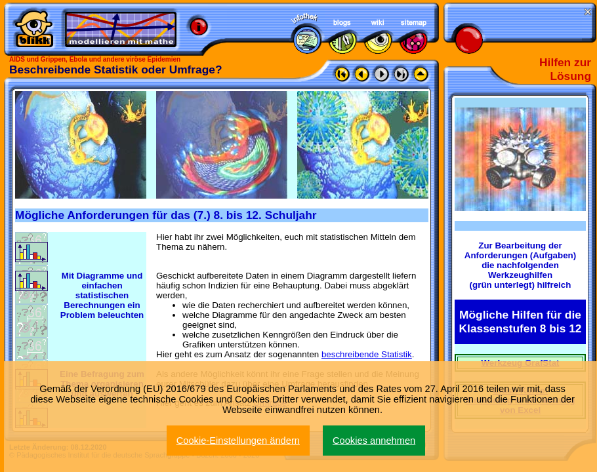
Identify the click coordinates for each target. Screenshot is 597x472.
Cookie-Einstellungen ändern (238, 440)
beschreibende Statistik (366, 354)
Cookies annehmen (374, 440)
